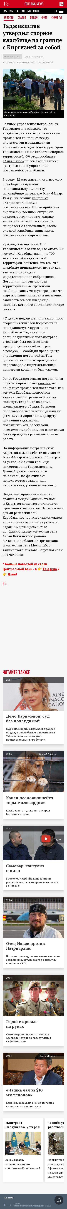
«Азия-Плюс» (13, 161)
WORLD (36, 11)
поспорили (28, 517)
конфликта (12, 531)
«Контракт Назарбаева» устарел (22, 1125)
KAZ (5, 11)
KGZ (11, 11)
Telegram (50, 569)
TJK (16, 11)
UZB (29, 11)
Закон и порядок (34, 56)
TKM (23, 11)
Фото (44, 17)
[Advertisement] (33, 633)
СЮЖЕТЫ (56, 17)
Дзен (12, 574)
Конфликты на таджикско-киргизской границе (28, 62)
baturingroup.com (36, 1206)
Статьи (22, 17)
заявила (44, 383)
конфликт (40, 198)
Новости (9, 17)
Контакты (9, 1197)
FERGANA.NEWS (33, 4)
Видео (34, 17)
